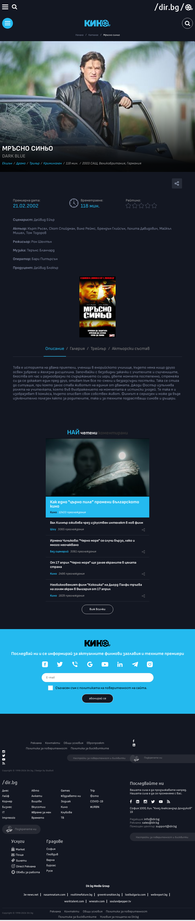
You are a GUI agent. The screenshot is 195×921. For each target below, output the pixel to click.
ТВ (62, 818)
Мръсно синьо (111, 35)
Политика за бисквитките (90, 748)
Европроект (95, 743)
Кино (53, 512)
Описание (54, 348)
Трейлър (98, 348)
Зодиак (66, 801)
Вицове (36, 801)
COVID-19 (96, 801)
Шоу (53, 529)
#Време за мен (41, 812)
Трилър (34, 163)
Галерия (77, 348)
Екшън (7, 163)
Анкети (36, 796)
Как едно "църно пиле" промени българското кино (94, 504)
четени (88, 433)
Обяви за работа (28, 872)
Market (20, 849)
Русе (49, 871)
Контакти (52, 743)
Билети (21, 860)
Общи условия (73, 743)
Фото (94, 796)
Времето (37, 818)
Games (65, 790)
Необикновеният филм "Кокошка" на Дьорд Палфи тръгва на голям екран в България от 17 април (96, 587)
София (50, 849)
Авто (35, 790)
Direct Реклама (26, 866)
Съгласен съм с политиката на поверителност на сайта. (101, 688)
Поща (20, 855)
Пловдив (52, 854)
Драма (20, 163)
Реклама (36, 743)
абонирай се (97, 698)
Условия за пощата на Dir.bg (119, 917)
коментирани (113, 433)
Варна (50, 860)
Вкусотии (38, 807)
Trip (92, 790)
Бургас (51, 865)
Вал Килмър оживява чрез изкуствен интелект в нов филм (96, 523)
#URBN (94, 807)
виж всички (97, 609)
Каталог (93, 35)
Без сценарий (59, 551)
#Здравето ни (71, 796)
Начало (79, 35)
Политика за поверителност (46, 748)
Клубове (66, 812)
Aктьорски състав (131, 348)
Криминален (52, 163)
